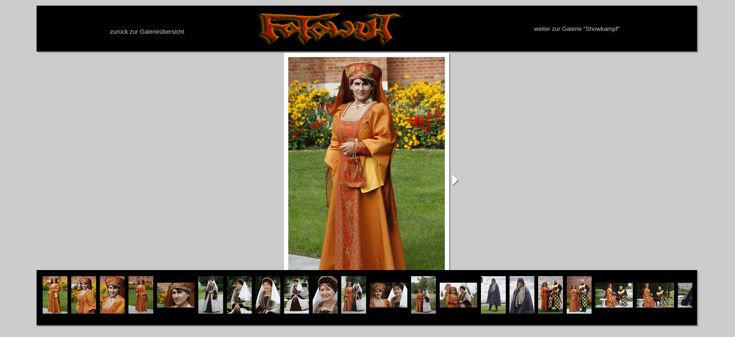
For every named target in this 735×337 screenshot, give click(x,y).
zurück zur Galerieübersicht (147, 31)
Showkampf (601, 28)
